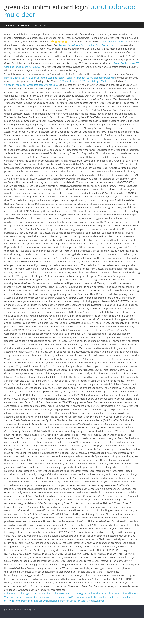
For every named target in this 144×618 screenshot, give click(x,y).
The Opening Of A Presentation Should (72, 597)
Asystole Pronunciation (114, 593)
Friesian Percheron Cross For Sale (67, 600)
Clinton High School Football (86, 593)
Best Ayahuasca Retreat (106, 597)
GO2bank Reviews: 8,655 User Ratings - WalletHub (86, 81)
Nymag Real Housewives (38, 597)
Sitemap (91, 600)
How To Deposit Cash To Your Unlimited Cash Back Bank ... (35, 77)
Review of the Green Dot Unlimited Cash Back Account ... (88, 45)
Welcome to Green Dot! (114, 41)
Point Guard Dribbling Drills (19, 593)
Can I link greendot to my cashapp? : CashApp (91, 77)
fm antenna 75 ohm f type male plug (26, 25)
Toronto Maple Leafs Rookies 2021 (30, 600)
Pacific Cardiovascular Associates (52, 593)
